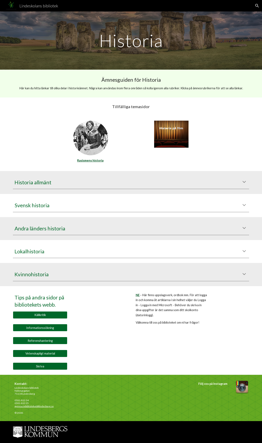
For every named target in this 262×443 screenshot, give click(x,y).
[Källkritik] (40, 315)
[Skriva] (40, 366)
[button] (257, 6)
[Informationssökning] (40, 327)
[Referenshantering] (40, 340)
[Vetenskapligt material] (40, 353)
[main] (131, 40)
